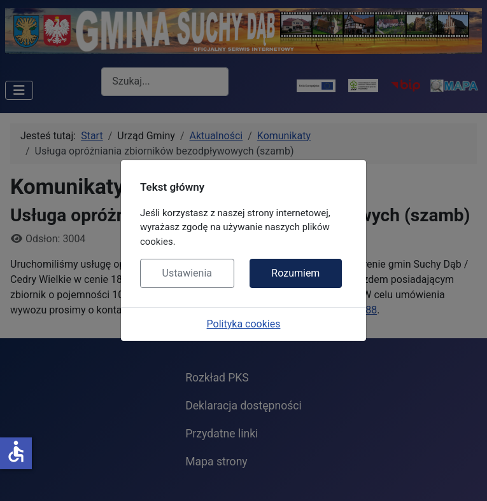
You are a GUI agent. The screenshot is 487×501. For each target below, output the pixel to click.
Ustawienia (187, 273)
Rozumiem (295, 273)
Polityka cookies (244, 324)
